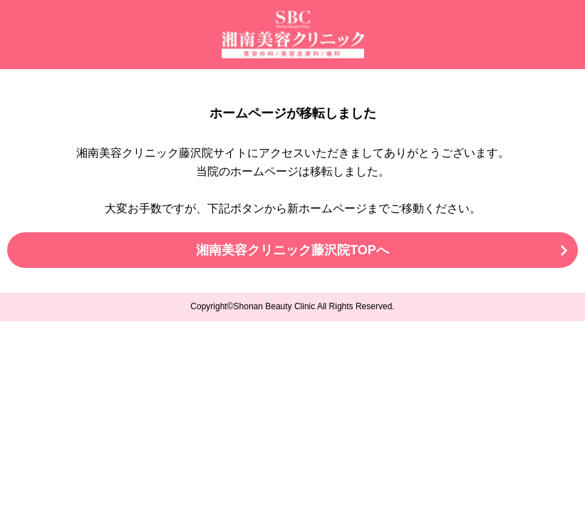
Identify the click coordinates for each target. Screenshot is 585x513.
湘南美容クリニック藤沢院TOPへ (292, 250)
